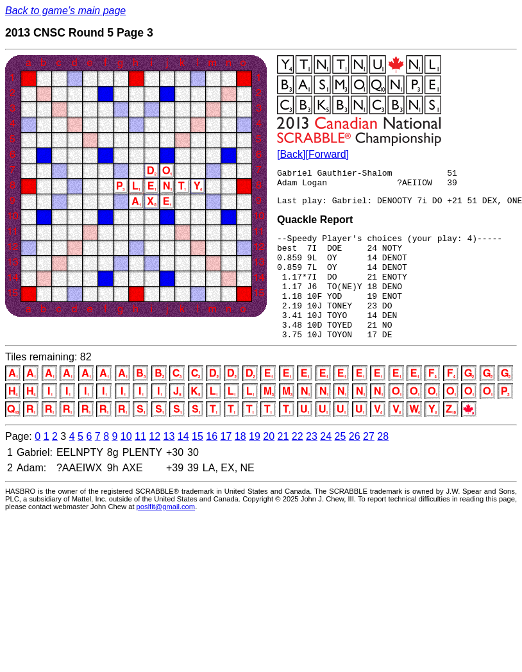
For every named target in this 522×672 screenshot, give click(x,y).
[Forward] (327, 154)
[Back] (291, 154)
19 (254, 463)
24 (326, 463)
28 (383, 463)
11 (140, 463)
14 (183, 463)
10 (126, 463)
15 (197, 463)
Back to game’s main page (65, 10)
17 (226, 463)
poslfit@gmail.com (166, 533)
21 (283, 463)
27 (369, 463)
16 (211, 463)
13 (169, 463)
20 (268, 463)
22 (297, 463)
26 (354, 463)
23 (311, 463)
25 (340, 463)
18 (240, 463)
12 (154, 463)
